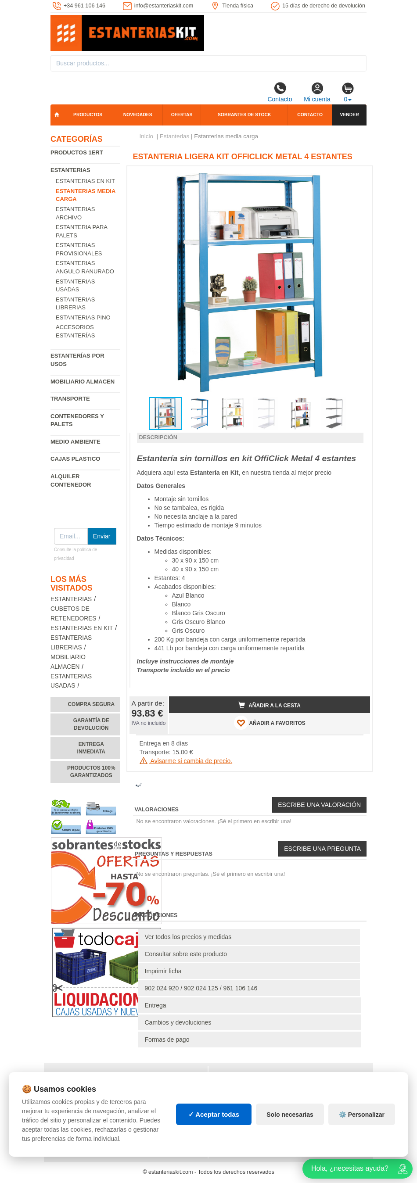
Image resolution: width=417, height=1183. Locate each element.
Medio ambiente (75, 441)
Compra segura (91, 704)
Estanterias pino (83, 317)
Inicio (147, 136)
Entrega (155, 1005)
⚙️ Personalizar (362, 1114)
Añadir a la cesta (269, 705)
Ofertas (182, 114)
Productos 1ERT (76, 152)
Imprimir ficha (163, 971)
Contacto (279, 92)
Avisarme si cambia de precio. (186, 760)
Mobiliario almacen (82, 381)
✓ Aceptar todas (214, 1114)
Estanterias (70, 170)
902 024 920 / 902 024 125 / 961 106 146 (201, 988)
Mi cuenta (317, 92)
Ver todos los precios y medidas (188, 936)
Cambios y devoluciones (178, 1022)
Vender (349, 114)
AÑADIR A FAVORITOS (270, 723)
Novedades (137, 114)
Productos (87, 114)
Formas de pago (167, 1039)
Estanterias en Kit (85, 181)
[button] (356, 176)
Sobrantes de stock (244, 114)
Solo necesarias (289, 1114)
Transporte (70, 398)
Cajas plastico (75, 458)
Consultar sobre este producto (186, 953)
